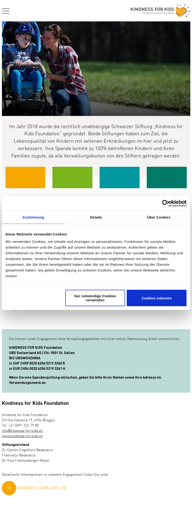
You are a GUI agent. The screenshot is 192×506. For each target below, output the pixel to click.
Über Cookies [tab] (158, 217)
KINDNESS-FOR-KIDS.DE (42, 488)
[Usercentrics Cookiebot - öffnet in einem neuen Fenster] (166, 203)
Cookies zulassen (157, 298)
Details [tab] (96, 217)
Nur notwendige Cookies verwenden (95, 298)
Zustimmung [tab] (33, 217)
